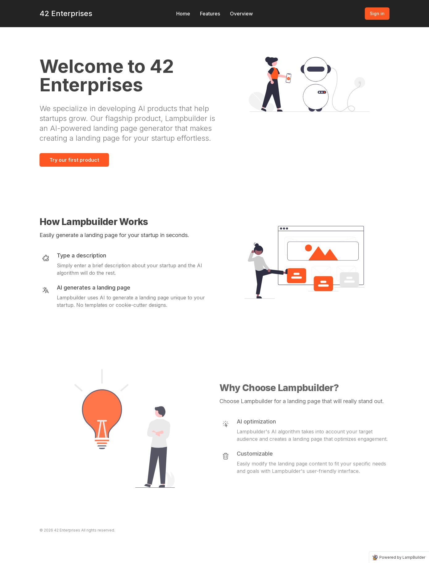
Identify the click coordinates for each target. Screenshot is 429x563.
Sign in (377, 13)
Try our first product (74, 160)
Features (210, 13)
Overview (241, 13)
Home (183, 13)
